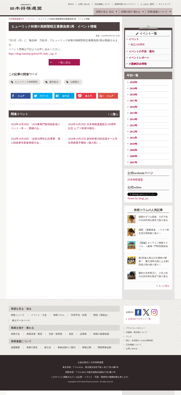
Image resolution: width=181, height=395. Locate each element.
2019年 (133, 88)
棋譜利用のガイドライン (125, 4)
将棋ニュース (17, 315)
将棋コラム (59, 315)
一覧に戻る (64, 62)
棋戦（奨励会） (101, 315)
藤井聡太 (53, 82)
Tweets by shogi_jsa (137, 198)
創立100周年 (138, 44)
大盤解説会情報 (138, 63)
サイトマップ (164, 4)
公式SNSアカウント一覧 (139, 319)
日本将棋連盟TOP (16, 19)
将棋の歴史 (32, 347)
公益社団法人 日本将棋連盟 (26, 7)
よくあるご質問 (147, 4)
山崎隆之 (74, 82)
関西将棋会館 (104, 347)
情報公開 (86, 347)
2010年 (133, 143)
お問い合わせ (84, 4)
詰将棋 (83, 334)
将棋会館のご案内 (67, 347)
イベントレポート (139, 57)
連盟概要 (15, 347)
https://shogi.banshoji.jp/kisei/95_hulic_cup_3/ (33, 53)
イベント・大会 (39, 315)
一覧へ (114, 114)
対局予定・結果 (79, 315)
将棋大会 (15, 334)
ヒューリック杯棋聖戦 (26, 82)
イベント (31, 19)
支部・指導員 (55, 334)
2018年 (133, 94)
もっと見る (164, 286)
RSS (72, 4)
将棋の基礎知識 (101, 334)
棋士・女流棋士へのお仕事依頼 (139, 340)
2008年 (133, 156)
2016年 (133, 107)
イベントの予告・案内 (141, 51)
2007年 (133, 162)
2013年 (133, 125)
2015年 (133, 113)
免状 (71, 334)
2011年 (133, 137)
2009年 (133, 150)
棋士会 (47, 347)
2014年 (133, 119)
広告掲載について (102, 4)
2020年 (133, 82)
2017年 (133, 100)
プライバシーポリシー (135, 328)
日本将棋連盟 (135, 179)
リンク (129, 336)
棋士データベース (21, 320)
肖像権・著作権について (136, 332)
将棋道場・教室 (34, 334)
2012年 (133, 131)
